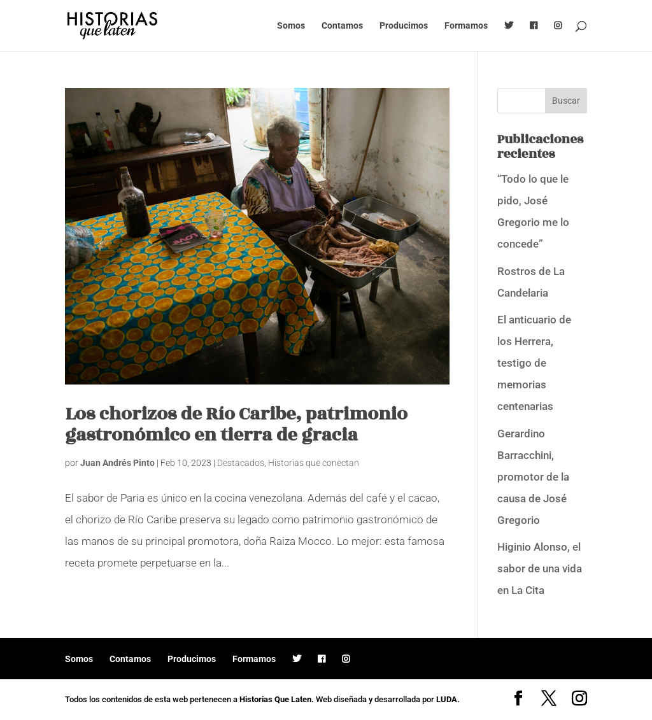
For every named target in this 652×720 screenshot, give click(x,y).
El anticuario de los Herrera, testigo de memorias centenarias (534, 363)
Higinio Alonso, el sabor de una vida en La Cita (539, 568)
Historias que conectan (313, 463)
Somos (291, 26)
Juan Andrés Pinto (117, 463)
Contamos (342, 26)
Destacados (240, 463)
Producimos (403, 26)
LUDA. (448, 699)
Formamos (466, 26)
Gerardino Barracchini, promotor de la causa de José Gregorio (533, 476)
